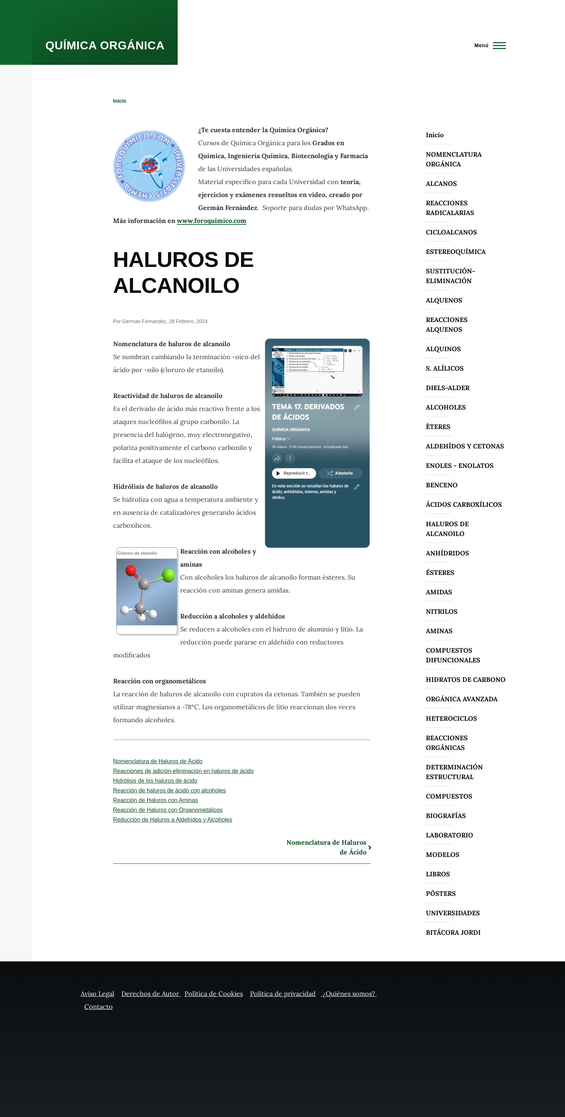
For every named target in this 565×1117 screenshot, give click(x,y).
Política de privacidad (283, 993)
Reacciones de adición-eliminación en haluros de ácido (183, 771)
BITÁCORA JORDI (453, 932)
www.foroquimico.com (211, 220)
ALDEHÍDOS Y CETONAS (465, 446)
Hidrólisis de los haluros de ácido (155, 781)
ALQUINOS (443, 349)
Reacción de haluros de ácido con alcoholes (169, 790)
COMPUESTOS (449, 796)
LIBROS (438, 874)
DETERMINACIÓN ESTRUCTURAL (454, 772)
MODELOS (442, 854)
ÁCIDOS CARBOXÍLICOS (464, 504)
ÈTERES (438, 427)
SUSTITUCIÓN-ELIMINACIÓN (450, 276)
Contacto (98, 1006)
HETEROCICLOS (451, 718)
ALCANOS (441, 183)
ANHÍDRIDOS (447, 553)
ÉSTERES (440, 572)
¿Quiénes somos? (349, 993)
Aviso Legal (97, 993)
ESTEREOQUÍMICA (456, 251)
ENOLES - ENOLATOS (460, 465)
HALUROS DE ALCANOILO (447, 529)
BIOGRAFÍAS (446, 816)
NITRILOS (442, 611)
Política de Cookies (213, 993)
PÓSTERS (441, 893)
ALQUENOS (444, 300)
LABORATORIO (449, 835)
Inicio (119, 101)
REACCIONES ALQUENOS (447, 325)
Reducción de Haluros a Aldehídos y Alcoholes (172, 820)
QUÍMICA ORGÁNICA (105, 45)
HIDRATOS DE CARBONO (466, 679)
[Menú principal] (488, 45)
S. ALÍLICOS (445, 368)
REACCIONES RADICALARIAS (450, 208)
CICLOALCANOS (451, 232)
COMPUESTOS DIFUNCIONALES (453, 655)
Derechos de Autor (151, 993)
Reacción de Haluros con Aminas (155, 800)
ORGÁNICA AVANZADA (462, 699)
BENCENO (442, 485)
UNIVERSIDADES (453, 913)
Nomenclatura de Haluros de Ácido (158, 761)
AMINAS (439, 631)
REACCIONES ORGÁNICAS (447, 743)
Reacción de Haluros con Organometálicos (168, 810)
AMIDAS (439, 592)
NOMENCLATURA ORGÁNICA (454, 159)
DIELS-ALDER (448, 388)
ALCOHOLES (446, 407)
